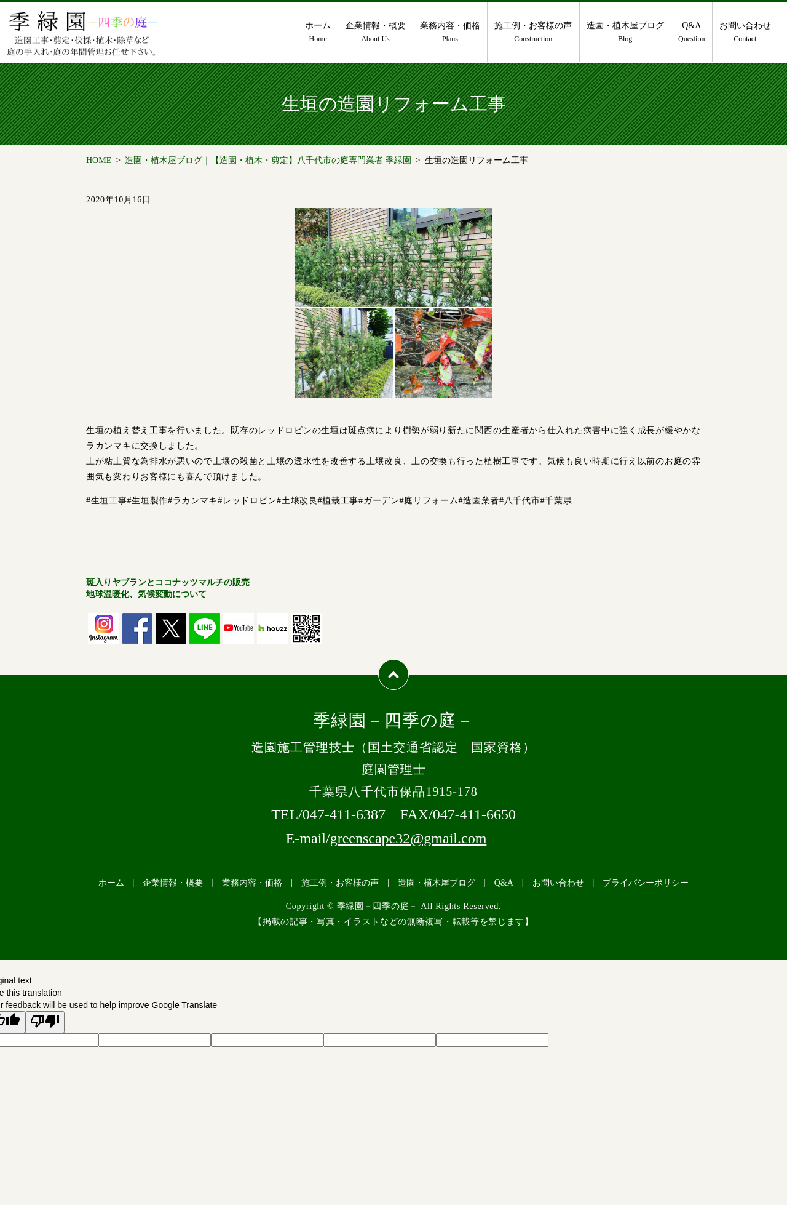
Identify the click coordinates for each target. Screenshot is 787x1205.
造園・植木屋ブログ (625, 32)
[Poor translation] (45, 1022)
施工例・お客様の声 (533, 32)
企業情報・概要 (376, 32)
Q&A (691, 32)
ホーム (318, 32)
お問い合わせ (745, 32)
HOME (98, 160)
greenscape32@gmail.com (408, 838)
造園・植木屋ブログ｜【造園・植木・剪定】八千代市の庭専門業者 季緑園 (268, 160)
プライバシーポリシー (646, 882)
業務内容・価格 (450, 32)
